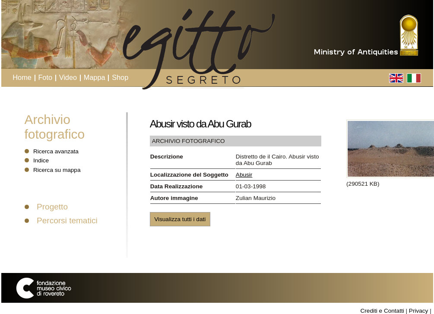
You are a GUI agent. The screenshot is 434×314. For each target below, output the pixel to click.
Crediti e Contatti (382, 311)
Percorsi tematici (67, 220)
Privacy (418, 311)
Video (68, 77)
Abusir (244, 174)
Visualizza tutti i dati (180, 219)
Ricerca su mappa (57, 170)
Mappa (94, 77)
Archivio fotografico (55, 126)
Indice (41, 160)
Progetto (52, 206)
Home (22, 77)
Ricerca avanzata (56, 151)
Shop (120, 77)
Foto (45, 77)
